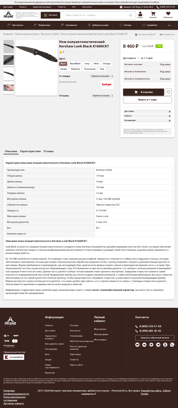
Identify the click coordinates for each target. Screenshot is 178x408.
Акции (48, 360)
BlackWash (75, 64)
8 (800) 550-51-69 (150, 326)
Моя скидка (100, 340)
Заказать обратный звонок (155, 338)
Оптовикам (51, 349)
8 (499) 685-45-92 (150, 331)
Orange (107, 64)
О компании (76, 336)
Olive (96, 64)
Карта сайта (76, 365)
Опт (74, 7)
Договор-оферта (13, 403)
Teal (102, 69)
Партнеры (75, 354)
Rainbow (75, 69)
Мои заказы (100, 329)
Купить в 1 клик (147, 100)
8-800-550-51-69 (167, 7)
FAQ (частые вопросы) (81, 341)
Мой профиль (101, 334)
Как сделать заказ (54, 344)
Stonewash (89, 69)
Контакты (87, 7)
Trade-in (61, 7)
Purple (63, 69)
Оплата (22, 7)
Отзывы (74, 325)
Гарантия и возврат (42, 7)
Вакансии (50, 373)
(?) (24, 234)
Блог (47, 354)
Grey (87, 64)
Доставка (8, 7)
